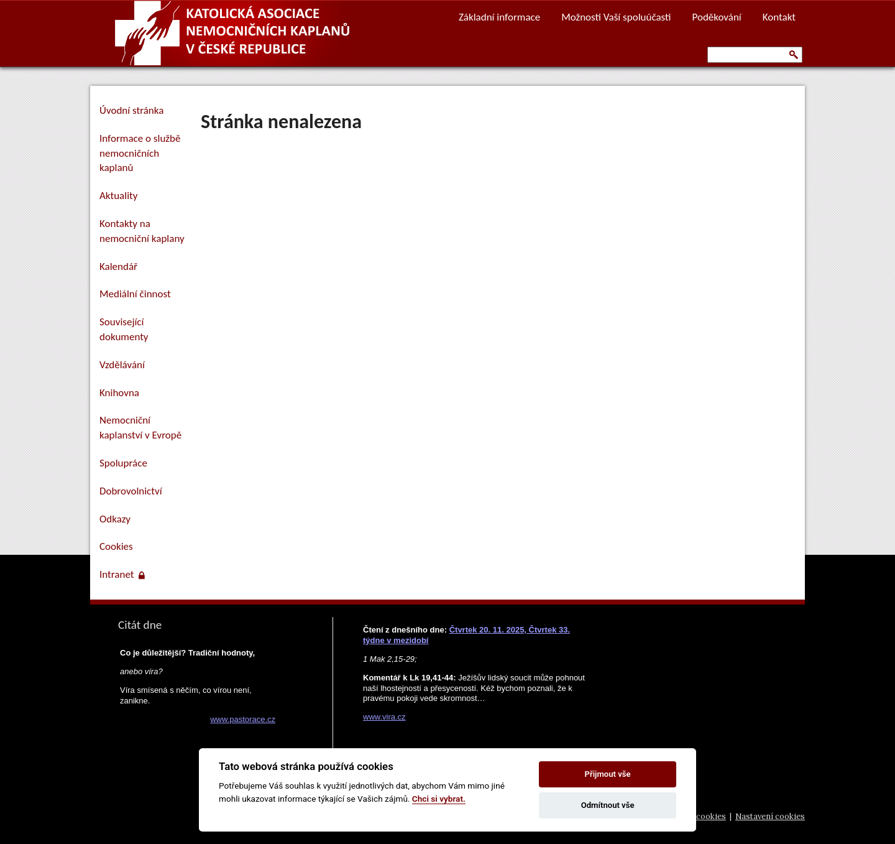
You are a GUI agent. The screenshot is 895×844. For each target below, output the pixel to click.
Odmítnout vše (608, 805)
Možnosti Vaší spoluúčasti (616, 17)
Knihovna (119, 392)
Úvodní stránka (131, 110)
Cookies (116, 546)
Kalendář (118, 266)
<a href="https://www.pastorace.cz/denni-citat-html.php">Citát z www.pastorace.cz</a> (196, 721)
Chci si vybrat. (439, 799)
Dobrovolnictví (130, 491)
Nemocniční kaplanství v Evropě (140, 428)
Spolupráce (123, 463)
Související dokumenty (124, 329)
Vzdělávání (122, 364)
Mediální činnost (135, 293)
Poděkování (716, 17)
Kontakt (779, 17)
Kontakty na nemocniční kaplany (142, 231)
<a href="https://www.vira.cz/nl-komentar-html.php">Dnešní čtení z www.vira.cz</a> (476, 670)
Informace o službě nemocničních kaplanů (139, 153)
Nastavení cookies (770, 816)
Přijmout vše (608, 774)
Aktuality (118, 195)
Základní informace (499, 17)
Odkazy (115, 519)
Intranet (122, 574)
